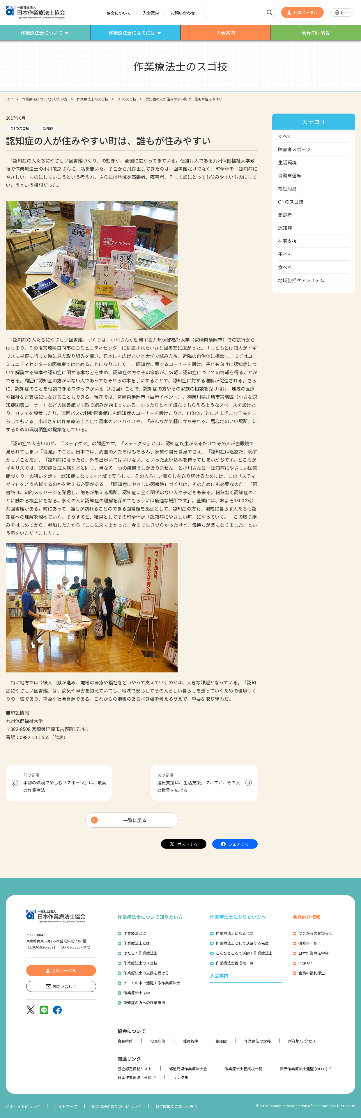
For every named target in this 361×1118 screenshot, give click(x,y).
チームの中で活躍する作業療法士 (151, 982)
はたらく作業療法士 (140, 953)
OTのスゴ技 (127, 98)
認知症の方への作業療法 (144, 1002)
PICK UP (305, 963)
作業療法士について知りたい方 (150, 916)
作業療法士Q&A (136, 992)
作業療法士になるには (235, 933)
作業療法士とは (136, 943)
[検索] (269, 12)
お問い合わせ (183, 13)
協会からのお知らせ (315, 933)
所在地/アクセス (302, 1041)
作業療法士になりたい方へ (238, 916)
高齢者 (285, 214)
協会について (119, 13)
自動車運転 (289, 175)
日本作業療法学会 (313, 953)
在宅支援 (287, 240)
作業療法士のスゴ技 (92, 98)
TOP (9, 98)
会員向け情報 (307, 916)
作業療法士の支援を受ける (146, 973)
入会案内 (151, 13)
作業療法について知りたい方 (45, 98)
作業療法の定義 (257, 1041)
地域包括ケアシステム (301, 280)
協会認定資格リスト (135, 1069)
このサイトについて (23, 1106)
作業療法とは (134, 933)
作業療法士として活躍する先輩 (242, 943)
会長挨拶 (125, 1041)
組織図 (221, 1041)
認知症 (48, 128)
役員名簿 (157, 1041)
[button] (341, 12)
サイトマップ (65, 1106)
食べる (285, 267)
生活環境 (287, 162)
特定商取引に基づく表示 (176, 1106)
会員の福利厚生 (311, 973)
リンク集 (180, 1077)
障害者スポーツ (294, 149)
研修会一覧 (307, 943)
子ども (285, 253)
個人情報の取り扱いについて (116, 1106)
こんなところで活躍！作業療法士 (244, 953)
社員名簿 (190, 1041)
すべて (284, 136)
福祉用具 (287, 188)
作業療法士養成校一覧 (235, 963)
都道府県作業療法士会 (188, 1069)
